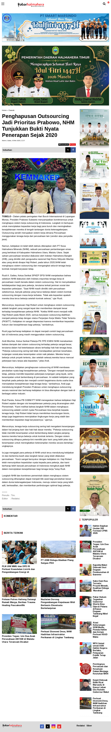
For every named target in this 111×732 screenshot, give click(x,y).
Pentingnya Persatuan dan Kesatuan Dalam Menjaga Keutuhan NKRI (100, 669)
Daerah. (12, 110)
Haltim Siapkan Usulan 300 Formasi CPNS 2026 (100, 529)
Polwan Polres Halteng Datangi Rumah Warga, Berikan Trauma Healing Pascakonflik (19, 602)
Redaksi (81, 726)
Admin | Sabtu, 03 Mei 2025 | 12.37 (13, 140)
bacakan (63, 144)
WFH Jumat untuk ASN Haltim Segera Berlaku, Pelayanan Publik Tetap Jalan (100, 650)
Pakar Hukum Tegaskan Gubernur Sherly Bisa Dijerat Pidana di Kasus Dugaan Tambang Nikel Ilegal (100, 606)
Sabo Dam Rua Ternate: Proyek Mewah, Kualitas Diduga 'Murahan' (101, 586)
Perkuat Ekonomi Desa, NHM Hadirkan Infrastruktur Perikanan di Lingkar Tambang (57, 634)
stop (72, 144)
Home (4, 110)
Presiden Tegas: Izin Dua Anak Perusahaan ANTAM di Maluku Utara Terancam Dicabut (18, 639)
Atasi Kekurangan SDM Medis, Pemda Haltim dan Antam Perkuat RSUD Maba (100, 630)
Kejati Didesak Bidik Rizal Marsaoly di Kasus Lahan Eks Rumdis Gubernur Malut (101, 686)
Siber (89, 726)
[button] (108, 1)
